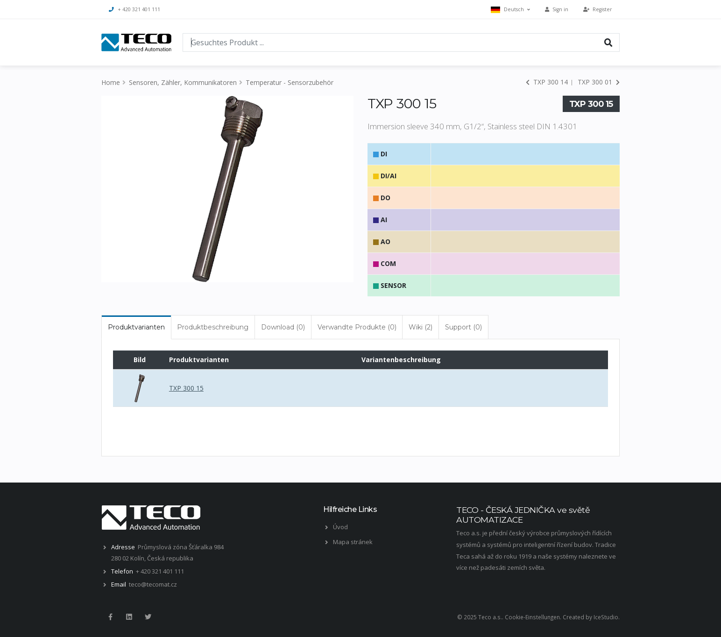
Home (110, 82)
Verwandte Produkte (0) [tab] (357, 327)
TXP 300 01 (599, 81)
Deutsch (510, 9)
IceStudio (606, 617)
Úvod (340, 527)
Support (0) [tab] (463, 327)
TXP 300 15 (186, 388)
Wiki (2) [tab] (420, 327)
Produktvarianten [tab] (136, 327)
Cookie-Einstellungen (532, 617)
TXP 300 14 (547, 81)
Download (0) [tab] (283, 327)
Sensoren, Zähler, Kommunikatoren (183, 82)
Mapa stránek (353, 542)
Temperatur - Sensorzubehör (289, 82)
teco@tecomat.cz (153, 584)
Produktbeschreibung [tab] (212, 327)
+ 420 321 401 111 (134, 9)
